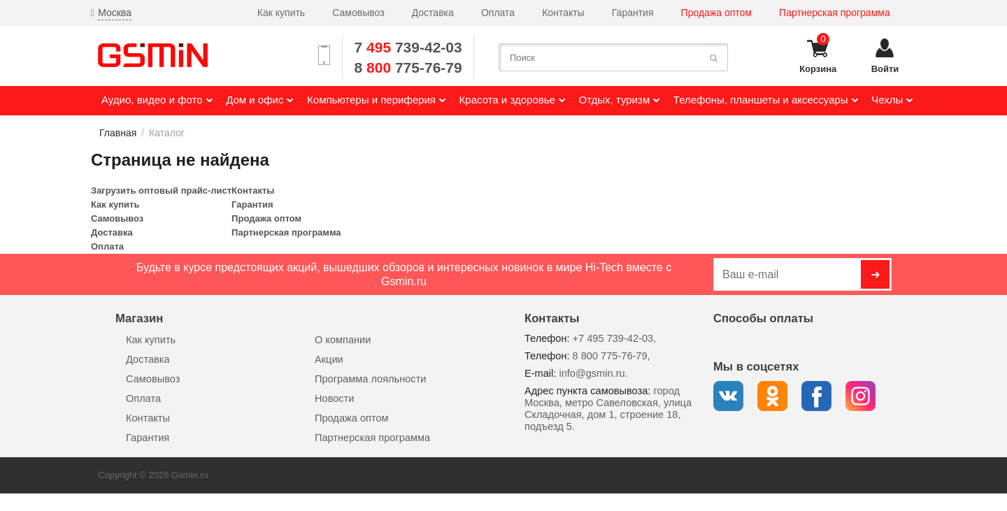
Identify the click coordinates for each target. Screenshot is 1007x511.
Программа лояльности (370, 378)
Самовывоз (358, 12)
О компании (343, 339)
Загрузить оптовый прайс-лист (161, 190)
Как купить (281, 12)
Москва (114, 12)
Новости (334, 398)
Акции (329, 359)
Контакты (563, 12)
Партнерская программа (834, 12)
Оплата (498, 12)
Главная (117, 132)
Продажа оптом (716, 12)
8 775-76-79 (408, 67)
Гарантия (633, 12)
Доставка (433, 12)
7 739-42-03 (408, 47)
